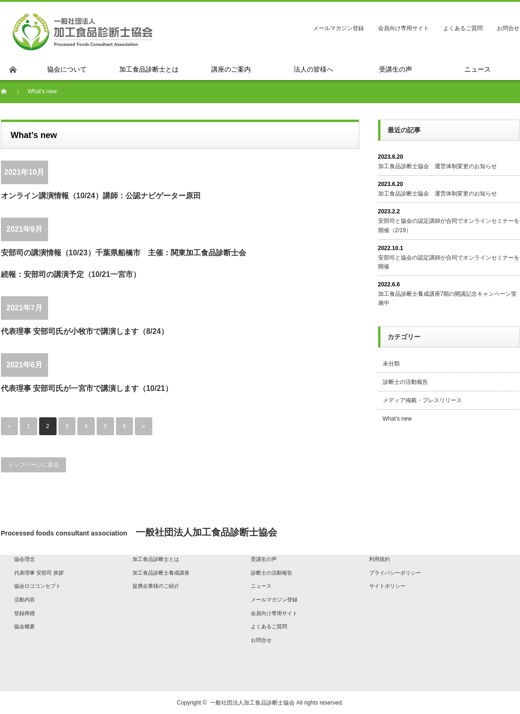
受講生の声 (264, 559)
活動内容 (24, 599)
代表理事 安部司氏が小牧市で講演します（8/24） (85, 331)
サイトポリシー (387, 586)
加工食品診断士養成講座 (161, 573)
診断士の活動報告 (405, 382)
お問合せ (508, 28)
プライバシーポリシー (395, 573)
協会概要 (24, 626)
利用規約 (379, 559)
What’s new (397, 418)
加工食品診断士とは (155, 559)
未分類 (391, 363)
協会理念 (24, 559)
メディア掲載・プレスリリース (422, 400)
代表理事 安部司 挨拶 (39, 573)
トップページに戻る (33, 465)
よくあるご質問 (463, 28)
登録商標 (24, 613)
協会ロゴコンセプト (37, 586)
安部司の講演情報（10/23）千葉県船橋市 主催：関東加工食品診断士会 (123, 253)
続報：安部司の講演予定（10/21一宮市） (70, 274)
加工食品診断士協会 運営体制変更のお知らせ (437, 166)
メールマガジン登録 (338, 28)
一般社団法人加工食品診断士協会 (252, 702)
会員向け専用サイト (403, 28)
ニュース (261, 586)
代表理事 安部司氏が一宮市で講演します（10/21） (87, 388)
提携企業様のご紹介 (155, 586)
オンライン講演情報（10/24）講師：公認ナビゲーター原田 (101, 196)
